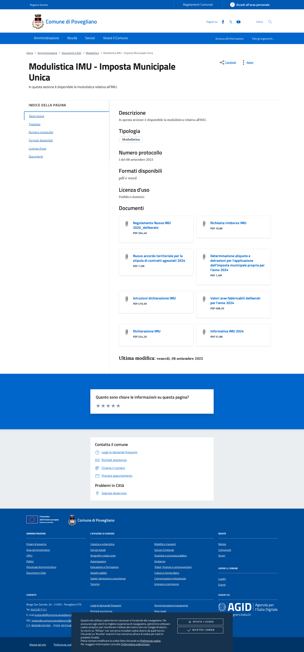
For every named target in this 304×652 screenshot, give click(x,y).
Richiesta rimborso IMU (228, 222)
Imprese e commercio (166, 584)
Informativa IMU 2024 (227, 331)
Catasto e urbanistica (102, 544)
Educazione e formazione (104, 567)
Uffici (29, 555)
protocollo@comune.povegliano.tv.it (55, 615)
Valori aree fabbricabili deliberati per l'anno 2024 (235, 300)
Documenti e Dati (71, 53)
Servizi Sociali (98, 550)
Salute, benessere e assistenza (108, 578)
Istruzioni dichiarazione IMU (154, 298)
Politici (30, 561)
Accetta (200, 630)
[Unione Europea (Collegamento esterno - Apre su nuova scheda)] (43, 520)
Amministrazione (47, 53)
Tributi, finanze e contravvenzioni (173, 567)
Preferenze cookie (150, 641)
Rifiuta (200, 622)
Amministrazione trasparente (171, 605)
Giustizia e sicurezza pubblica (170, 555)
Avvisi (221, 555)
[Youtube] (237, 21)
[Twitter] (229, 21)
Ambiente (159, 561)
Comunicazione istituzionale (170, 578)
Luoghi (222, 579)
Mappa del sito (37, 644)
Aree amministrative (38, 550)
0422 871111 (39, 609)
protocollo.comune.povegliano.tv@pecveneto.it (58, 620)
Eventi (222, 585)
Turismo (94, 584)
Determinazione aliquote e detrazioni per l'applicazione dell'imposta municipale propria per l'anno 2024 (237, 262)
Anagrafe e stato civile (103, 555)
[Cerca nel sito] (270, 21)
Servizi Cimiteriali (164, 550)
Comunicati (224, 550)
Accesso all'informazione (229, 38)
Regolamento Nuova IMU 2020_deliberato (152, 225)
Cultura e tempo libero (166, 573)
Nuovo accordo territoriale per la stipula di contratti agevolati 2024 (159, 258)
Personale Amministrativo (41, 567)
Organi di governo (36, 544)
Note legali (160, 611)
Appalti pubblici (98, 573)
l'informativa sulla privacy (135, 644)
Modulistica (92, 53)
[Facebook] (221, 21)
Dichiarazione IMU (147, 331)
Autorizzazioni (98, 561)
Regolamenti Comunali (198, 4)
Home (29, 53)
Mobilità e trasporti (165, 544)
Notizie (222, 544)
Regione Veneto (39, 5)
